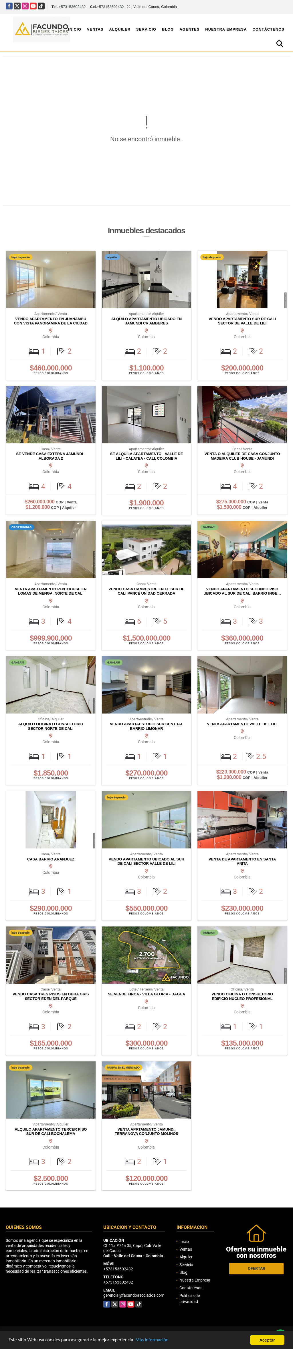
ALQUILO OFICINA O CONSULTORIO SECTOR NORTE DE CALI (50, 726)
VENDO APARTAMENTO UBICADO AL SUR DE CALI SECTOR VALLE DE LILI (146, 861)
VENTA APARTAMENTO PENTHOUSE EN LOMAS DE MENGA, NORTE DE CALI (51, 591)
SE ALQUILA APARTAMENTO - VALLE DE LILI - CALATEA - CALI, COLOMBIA (146, 456)
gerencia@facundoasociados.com (133, 1295)
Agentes (189, 29)
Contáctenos (268, 29)
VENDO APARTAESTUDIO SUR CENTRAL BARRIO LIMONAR (146, 726)
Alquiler (119, 29)
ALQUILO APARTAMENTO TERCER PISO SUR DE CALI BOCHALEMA (51, 1131)
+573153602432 (72, 7)
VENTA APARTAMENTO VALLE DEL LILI (242, 724)
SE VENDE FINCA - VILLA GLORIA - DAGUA (146, 994)
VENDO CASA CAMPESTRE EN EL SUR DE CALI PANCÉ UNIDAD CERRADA (146, 591)
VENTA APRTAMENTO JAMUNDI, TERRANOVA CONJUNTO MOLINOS (146, 1131)
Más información (152, 1341)
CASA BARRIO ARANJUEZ (50, 859)
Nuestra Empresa (226, 29)
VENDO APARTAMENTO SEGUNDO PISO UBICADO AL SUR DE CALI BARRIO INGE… (242, 591)
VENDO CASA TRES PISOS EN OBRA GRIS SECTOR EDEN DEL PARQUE (51, 996)
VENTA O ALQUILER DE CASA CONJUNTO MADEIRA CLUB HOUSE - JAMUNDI (242, 456)
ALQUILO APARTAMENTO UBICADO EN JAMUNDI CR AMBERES (146, 321)
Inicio (74, 29)
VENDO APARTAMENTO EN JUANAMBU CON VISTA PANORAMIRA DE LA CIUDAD (51, 321)
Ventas (95, 29)
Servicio (146, 29)
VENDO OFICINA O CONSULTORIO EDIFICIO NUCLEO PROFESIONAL (242, 996)
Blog (168, 29)
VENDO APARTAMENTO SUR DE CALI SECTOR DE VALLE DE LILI (242, 321)
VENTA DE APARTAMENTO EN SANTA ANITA (242, 861)
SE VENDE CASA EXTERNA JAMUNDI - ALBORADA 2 (50, 456)
